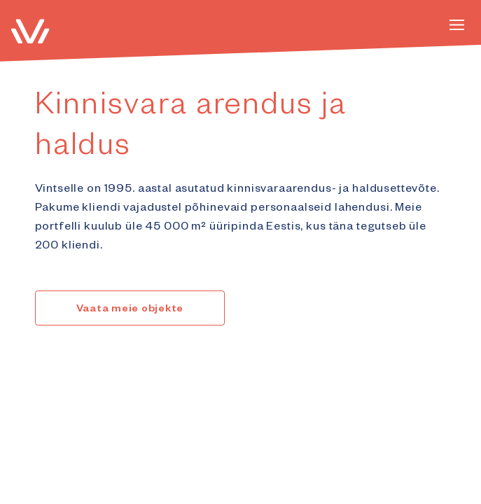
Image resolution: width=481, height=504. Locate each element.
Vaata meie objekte (130, 310)
